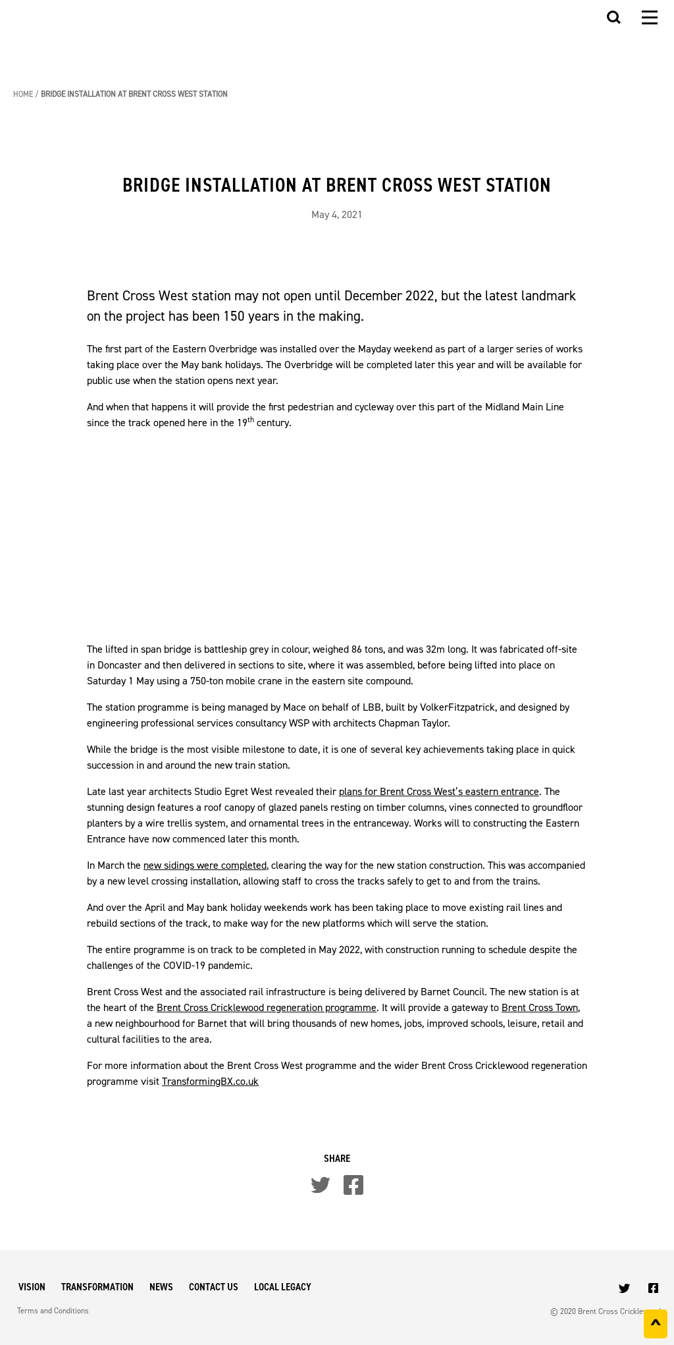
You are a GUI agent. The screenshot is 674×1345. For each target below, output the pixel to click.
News (161, 1287)
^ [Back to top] (655, 1326)
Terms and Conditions (53, 1310)
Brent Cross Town (540, 1007)
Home (23, 94)
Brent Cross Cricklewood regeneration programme (266, 1007)
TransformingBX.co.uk (210, 1081)
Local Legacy (282, 1287)
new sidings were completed (205, 865)
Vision (31, 1287)
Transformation (97, 1287)
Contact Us (213, 1287)
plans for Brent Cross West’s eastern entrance (439, 791)
